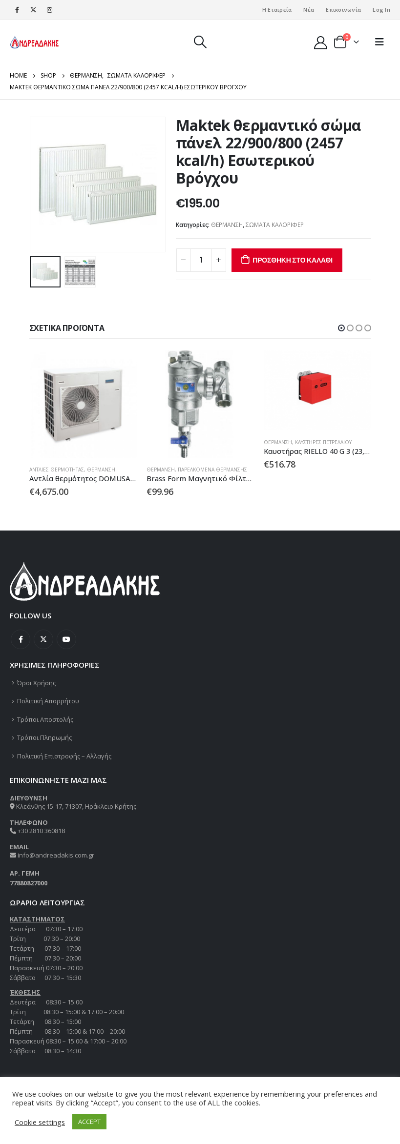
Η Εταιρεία (277, 9)
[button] (341, 328)
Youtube (66, 639)
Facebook (20, 639)
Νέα (308, 9)
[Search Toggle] (200, 42)
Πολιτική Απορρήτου (48, 701)
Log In (381, 9)
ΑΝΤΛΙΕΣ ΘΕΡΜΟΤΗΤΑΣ (56, 469)
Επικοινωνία (343, 9)
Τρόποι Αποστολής (45, 719)
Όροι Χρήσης (36, 682)
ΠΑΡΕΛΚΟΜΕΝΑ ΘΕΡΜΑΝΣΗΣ (212, 469)
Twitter (43, 639)
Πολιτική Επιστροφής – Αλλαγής (64, 756)
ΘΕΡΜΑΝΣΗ (227, 225)
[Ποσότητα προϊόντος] (201, 260)
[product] (83, 404)
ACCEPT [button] (89, 1121)
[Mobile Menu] (379, 42)
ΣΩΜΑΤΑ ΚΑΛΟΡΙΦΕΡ (275, 225)
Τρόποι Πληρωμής (44, 738)
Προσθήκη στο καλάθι (293, 260)
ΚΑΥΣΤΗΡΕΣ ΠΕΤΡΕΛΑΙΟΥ (323, 442)
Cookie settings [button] (40, 1122)
